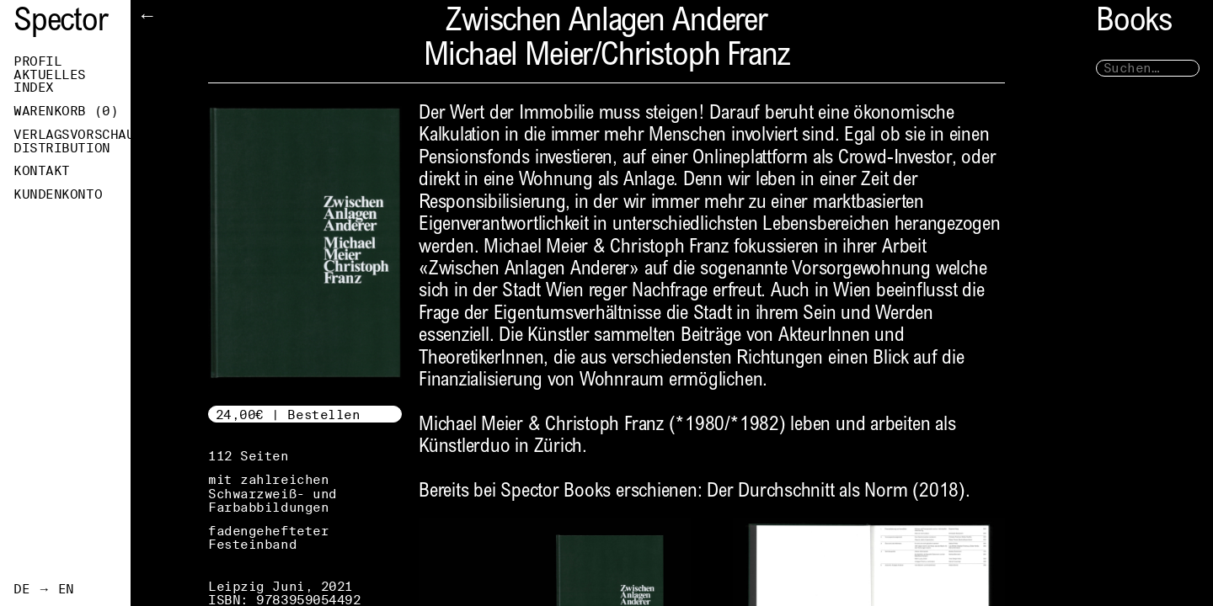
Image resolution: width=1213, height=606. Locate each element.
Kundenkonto (57, 194)
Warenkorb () (65, 111)
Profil (37, 61)
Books (1134, 23)
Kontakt (41, 171)
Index (33, 87)
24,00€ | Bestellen (288, 414)
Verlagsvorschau (72, 134)
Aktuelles (49, 75)
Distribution (61, 148)
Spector (60, 23)
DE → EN (43, 589)
